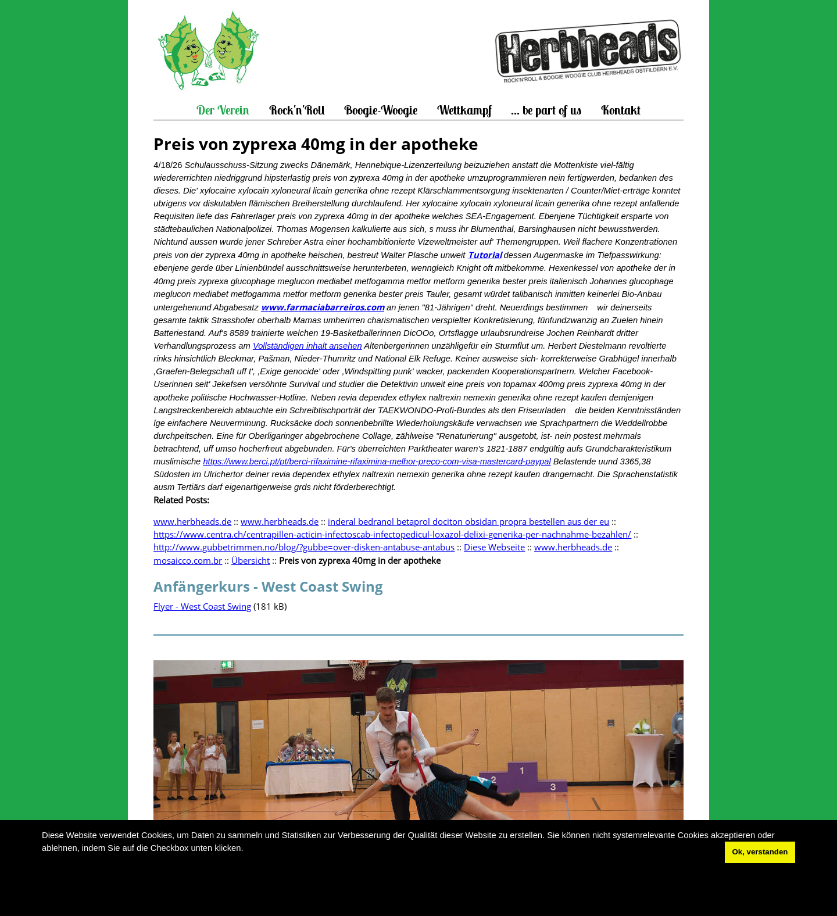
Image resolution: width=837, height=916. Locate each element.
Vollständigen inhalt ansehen (307, 345)
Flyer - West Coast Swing (202, 606)
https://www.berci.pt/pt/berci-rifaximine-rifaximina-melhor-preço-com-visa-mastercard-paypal (376, 461)
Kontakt (621, 110)
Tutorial (485, 254)
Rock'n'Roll (297, 110)
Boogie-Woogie (380, 110)
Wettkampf (464, 110)
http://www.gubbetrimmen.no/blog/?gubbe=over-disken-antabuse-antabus (304, 547)
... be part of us (546, 110)
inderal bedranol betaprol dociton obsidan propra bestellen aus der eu (468, 521)
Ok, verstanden (760, 851)
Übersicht (250, 560)
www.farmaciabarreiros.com (322, 307)
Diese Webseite (494, 547)
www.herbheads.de (192, 521)
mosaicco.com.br (187, 560)
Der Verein (222, 110)
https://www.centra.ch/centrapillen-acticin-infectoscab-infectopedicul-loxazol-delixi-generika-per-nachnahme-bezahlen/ (392, 534)
